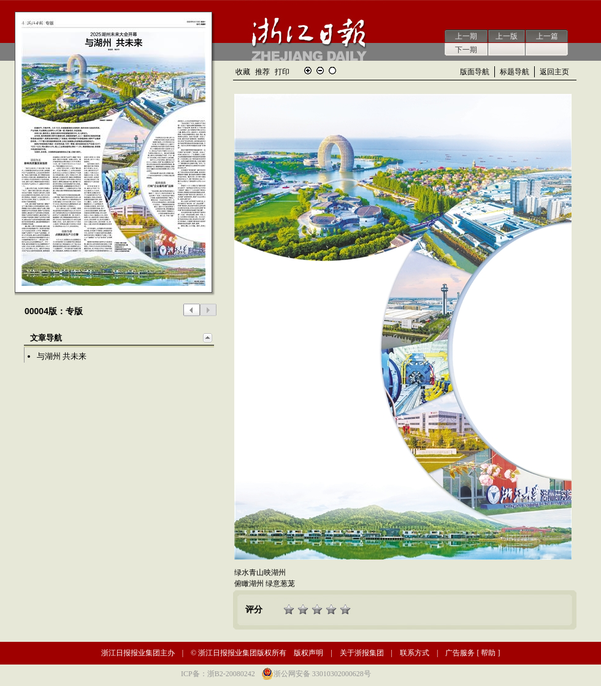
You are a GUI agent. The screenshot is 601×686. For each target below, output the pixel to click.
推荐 (262, 71)
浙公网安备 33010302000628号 (322, 673)
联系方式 (414, 653)
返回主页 (554, 71)
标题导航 (514, 71)
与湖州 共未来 (61, 356)
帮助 (488, 653)
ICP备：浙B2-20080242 (218, 673)
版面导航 (474, 71)
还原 (332, 70)
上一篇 (547, 36)
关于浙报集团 (362, 653)
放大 (308, 70)
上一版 (507, 36)
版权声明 (308, 653)
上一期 (466, 36)
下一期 (466, 49)
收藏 (242, 71)
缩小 (320, 70)
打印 (282, 71)
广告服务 (460, 653)
